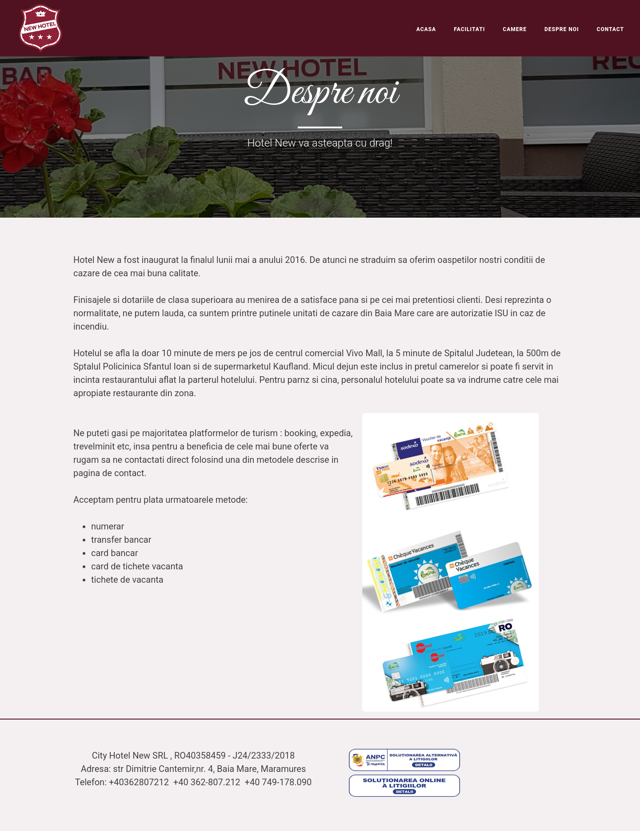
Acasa (426, 29)
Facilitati (469, 29)
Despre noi (561, 29)
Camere (515, 29)
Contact (610, 29)
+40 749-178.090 (278, 782)
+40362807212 (140, 782)
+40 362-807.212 (208, 782)
